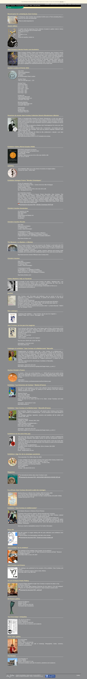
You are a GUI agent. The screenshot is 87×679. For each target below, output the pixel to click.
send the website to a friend (57, 4)
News (31, 5)
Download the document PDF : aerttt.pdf (31, 590)
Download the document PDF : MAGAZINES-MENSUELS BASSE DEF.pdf (40, 477)
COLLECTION (36, 5)
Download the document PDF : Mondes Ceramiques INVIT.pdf (36, 204)
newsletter (47, 4)
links (66, 4)
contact (69, 4)
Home (8, 5)
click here (62, 1)
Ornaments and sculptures (22, 5)
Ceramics (13, 5)
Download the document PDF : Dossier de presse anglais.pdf (36, 537)
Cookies (78, 675)
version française (76, 4)
